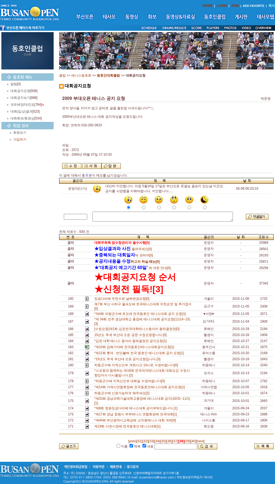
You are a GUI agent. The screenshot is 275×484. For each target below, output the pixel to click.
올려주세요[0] (123, 249)
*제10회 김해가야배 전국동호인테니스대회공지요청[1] (135, 347)
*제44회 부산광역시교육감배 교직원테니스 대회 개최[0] (136, 420)
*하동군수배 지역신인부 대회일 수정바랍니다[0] (130, 381)
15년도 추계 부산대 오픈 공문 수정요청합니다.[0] (131, 335)
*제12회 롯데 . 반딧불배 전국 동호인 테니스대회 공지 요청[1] (140, 353)
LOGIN (221, 6)
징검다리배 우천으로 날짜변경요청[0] (122, 299)
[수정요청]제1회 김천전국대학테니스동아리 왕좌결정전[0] (137, 329)
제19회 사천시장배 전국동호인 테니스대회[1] (128, 426)
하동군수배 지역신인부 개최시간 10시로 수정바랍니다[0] (137, 365)
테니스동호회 (81, 75)
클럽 (62, 75)
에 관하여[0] (123, 255)
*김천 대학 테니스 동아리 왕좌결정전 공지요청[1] (131, 341)
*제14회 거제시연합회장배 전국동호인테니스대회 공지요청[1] (140, 387)
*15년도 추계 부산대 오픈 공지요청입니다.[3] (128, 359)
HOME (208, 6)
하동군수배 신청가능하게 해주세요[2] (122, 393)
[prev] (132, 441)
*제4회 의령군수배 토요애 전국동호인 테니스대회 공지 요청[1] (141, 314)
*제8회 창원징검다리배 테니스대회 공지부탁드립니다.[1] (136, 408)
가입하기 (19, 139)
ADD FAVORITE (254, 5)
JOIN (235, 6)
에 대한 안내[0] (132, 268)
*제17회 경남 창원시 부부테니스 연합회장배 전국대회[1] (136, 414)
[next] (200, 441)
